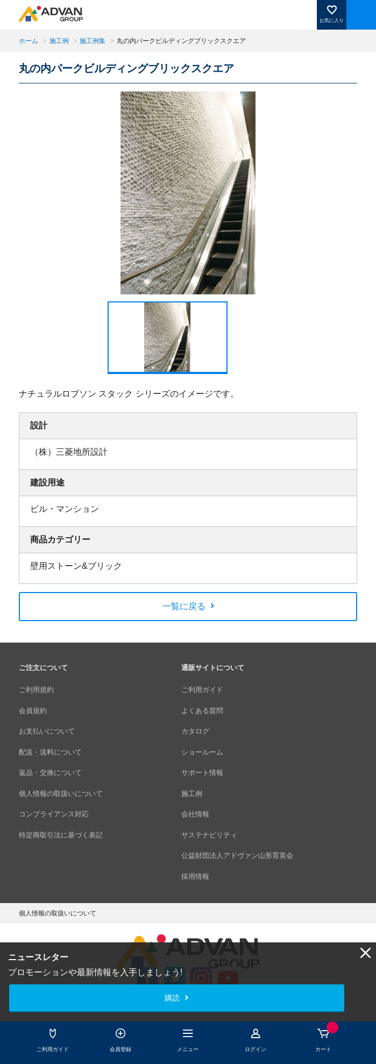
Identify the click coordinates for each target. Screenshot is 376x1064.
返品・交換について (50, 773)
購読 (172, 997)
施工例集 (92, 41)
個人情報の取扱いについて (61, 794)
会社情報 (195, 814)
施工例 (59, 41)
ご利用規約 (36, 690)
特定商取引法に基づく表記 (61, 835)
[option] (188, 192)
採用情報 (195, 876)
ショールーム (202, 752)
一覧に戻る (183, 606)
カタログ (195, 731)
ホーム (28, 41)
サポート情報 (202, 773)
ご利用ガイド (202, 690)
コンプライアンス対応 (54, 814)
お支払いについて (47, 731)
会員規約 (33, 711)
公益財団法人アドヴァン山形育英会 (237, 855)
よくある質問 (202, 711)
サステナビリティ (209, 835)
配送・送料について (50, 752)
